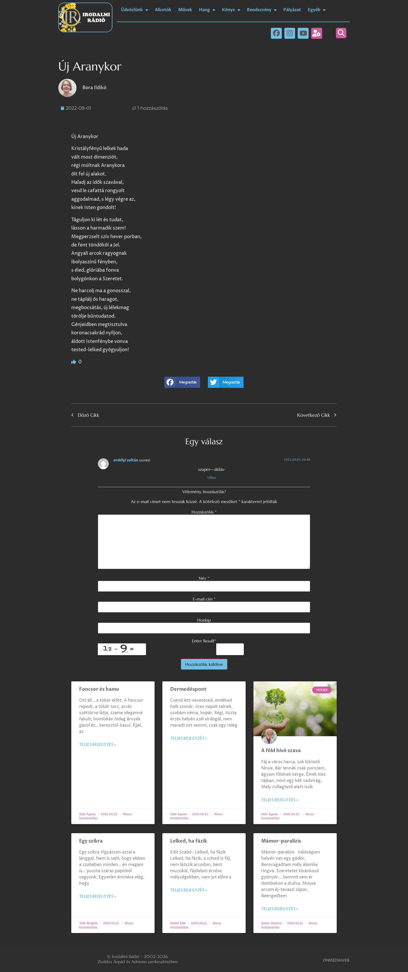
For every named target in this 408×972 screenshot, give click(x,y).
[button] (341, 33)
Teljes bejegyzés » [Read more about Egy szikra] (97, 896)
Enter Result (204, 641)
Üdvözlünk (134, 10)
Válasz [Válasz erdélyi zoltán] (211, 478)
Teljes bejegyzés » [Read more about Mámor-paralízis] (279, 908)
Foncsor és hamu (99, 689)
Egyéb (317, 10)
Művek (185, 10)
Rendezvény (262, 10)
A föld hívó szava (281, 750)
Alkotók (163, 10)
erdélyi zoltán (125, 460)
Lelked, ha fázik (188, 841)
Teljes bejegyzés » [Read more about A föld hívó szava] (279, 800)
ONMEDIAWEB (336, 960)
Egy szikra (91, 841)
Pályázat (292, 10)
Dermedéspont (188, 689)
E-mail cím (204, 599)
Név (204, 578)
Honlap (204, 620)
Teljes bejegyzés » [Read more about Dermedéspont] (188, 738)
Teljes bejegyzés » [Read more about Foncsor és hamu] (97, 744)
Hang (207, 10)
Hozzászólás (204, 512)
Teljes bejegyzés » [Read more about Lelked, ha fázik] (188, 890)
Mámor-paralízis (281, 841)
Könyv (231, 10)
